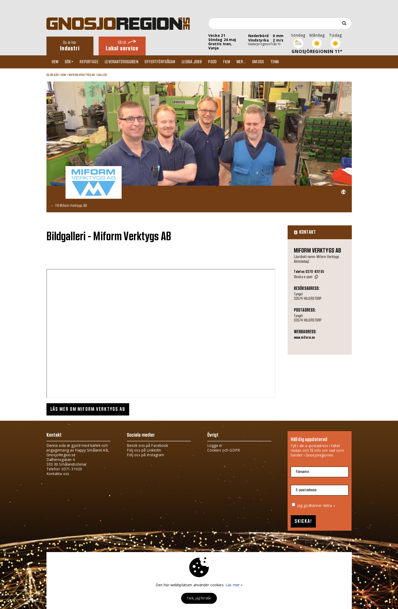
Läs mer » (233, 584)
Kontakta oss (57, 473)
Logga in (214, 445)
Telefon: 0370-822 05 (309, 272)
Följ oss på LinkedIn (144, 450)
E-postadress (306, 490)
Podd (220, 62)
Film (235, 62)
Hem (56, 62)
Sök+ (71, 62)
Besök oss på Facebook (147, 445)
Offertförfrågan (166, 62)
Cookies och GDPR (223, 450)
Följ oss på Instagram (145, 454)
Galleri (102, 75)
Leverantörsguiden (126, 62)
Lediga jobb (199, 62)
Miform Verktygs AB (82, 75)
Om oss (270, 62)
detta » (329, 505)
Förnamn (302, 472)
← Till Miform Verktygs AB (69, 205)
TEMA (287, 62)
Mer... (251, 62)
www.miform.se (304, 337)
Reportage (92, 62)
